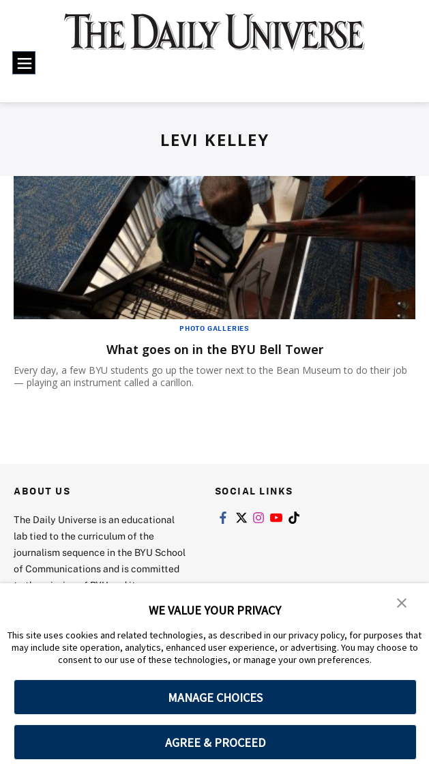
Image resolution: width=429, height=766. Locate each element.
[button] (401, 603)
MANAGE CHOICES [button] (215, 697)
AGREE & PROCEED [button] (215, 742)
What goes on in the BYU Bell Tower (215, 349)
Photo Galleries (214, 328)
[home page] (214, 40)
